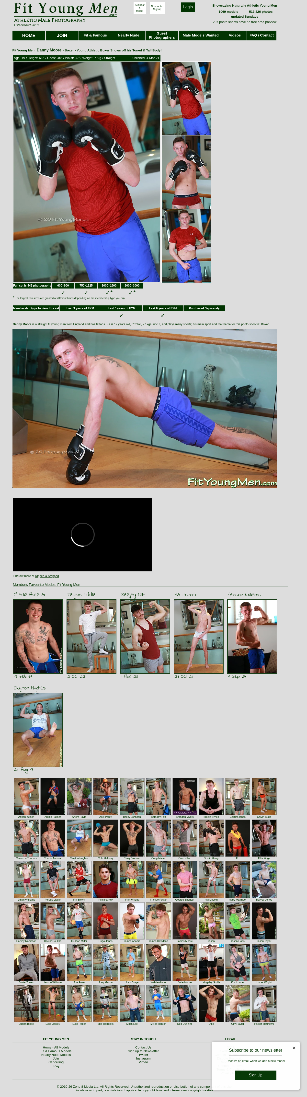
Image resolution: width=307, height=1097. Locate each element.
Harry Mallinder (237, 899)
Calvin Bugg (264, 816)
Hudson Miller (79, 941)
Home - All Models (56, 1047)
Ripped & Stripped (47, 576)
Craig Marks (158, 858)
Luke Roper (79, 1023)
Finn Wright (131, 899)
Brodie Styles (211, 816)
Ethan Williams (26, 899)
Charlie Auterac (30, 595)
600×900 (63, 285)
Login (188, 7)
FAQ (56, 1066)
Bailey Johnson (132, 816)
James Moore (185, 941)
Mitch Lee (131, 1023)
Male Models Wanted (201, 35)
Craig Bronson (132, 858)
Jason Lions (238, 941)
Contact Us (143, 1047)
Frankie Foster (158, 899)
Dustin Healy (211, 858)
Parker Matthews (264, 1023)
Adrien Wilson (26, 816)
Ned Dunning (184, 1023)
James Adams (132, 941)
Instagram (143, 1058)
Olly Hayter (237, 1023)
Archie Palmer (53, 816)
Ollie (211, 1023)
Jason (211, 941)
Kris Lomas (237, 982)
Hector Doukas (52, 941)
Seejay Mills (133, 595)
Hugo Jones (106, 941)
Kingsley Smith (211, 982)
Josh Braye (131, 982)
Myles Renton (158, 1023)
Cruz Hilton (184, 858)
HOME (28, 35)
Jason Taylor (264, 941)
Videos (235, 35)
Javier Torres (26, 982)
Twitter (143, 1055)
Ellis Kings (264, 858)
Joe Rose (79, 982)
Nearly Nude (128, 35)
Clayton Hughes (30, 688)
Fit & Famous (95, 35)
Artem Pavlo (79, 816)
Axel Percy (105, 816)
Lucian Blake (26, 1023)
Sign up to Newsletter (143, 1051)
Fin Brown (79, 899)
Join (56, 1058)
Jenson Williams (244, 595)
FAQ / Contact (262, 35)
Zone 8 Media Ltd (85, 1086)
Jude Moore (185, 982)
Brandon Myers (184, 816)
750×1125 (86, 285)
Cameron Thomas (26, 858)
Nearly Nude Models (56, 1055)
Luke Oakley (52, 1023)
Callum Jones (238, 816)
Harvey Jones (264, 899)
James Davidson (158, 941)
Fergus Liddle (81, 595)
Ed (237, 858)
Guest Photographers (162, 35)
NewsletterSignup (157, 8)
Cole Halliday (105, 858)
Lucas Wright (264, 982)
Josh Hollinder (158, 982)
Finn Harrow (105, 899)
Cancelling (56, 1062)
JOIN (62, 35)
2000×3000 (132, 285)
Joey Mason (106, 982)
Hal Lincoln (185, 595)
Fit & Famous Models (56, 1051)
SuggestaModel (140, 7)
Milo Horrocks (106, 1023)
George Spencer (184, 899)
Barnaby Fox (158, 816)
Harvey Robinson (26, 941)
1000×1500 (109, 285)
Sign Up (255, 1075)
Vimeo (143, 1062)
